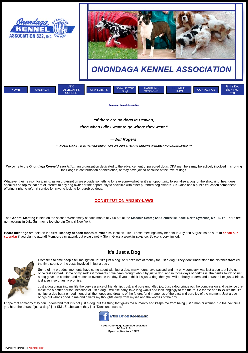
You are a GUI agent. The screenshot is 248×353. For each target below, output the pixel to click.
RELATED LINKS (178, 89)
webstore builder (36, 348)
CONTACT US (206, 89)
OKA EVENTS (99, 89)
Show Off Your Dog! (125, 89)
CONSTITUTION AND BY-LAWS (124, 200)
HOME (16, 89)
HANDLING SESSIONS (151, 89)
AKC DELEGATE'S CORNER (71, 89)
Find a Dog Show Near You (232, 89)
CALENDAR (42, 89)
